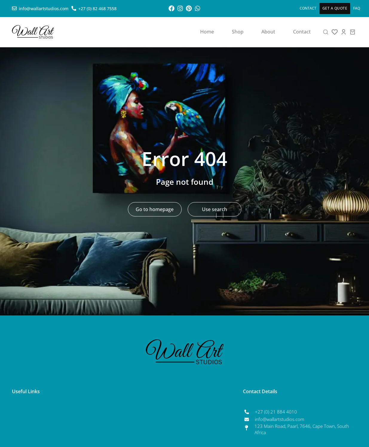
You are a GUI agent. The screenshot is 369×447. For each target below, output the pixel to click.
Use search (214, 209)
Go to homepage (155, 209)
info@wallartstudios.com (279, 419)
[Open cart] (353, 32)
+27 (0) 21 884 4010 (276, 412)
